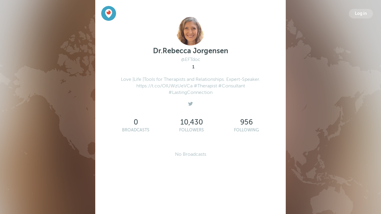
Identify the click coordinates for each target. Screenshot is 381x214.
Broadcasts (135, 130)
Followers (191, 130)
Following (246, 130)
